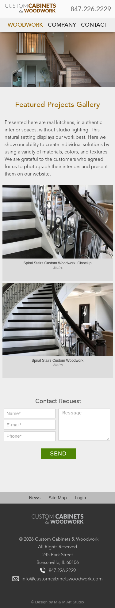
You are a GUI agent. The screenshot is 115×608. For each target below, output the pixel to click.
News (35, 497)
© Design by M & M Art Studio (57, 602)
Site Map (57, 497)
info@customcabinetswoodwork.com (62, 579)
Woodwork (25, 25)
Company (62, 25)
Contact (94, 25)
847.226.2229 (91, 9)
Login (80, 497)
